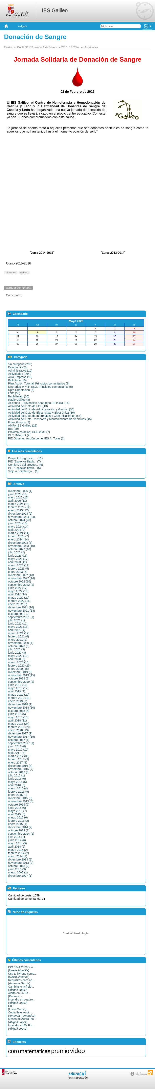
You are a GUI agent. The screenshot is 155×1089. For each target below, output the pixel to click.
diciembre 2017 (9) (20, 733)
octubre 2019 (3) (18, 678)
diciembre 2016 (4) (20, 765)
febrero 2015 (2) (18, 820)
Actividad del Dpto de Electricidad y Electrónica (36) (41, 412)
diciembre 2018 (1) (20, 704)
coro (13, 1051)
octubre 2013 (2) (18, 866)
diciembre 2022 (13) (21, 575)
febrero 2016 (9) (18, 791)
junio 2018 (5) (17, 714)
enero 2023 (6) (17, 571)
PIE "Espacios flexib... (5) (24, 468)
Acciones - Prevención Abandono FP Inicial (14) (39, 402)
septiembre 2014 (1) (21, 833)
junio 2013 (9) (17, 869)
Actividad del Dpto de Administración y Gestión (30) (41, 409)
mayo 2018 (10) (18, 717)
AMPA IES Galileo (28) (22, 425)
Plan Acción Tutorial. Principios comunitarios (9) (38, 383)
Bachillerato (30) (18, 396)
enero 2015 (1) (17, 824)
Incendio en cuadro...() (21, 1001)
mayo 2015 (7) (17, 811)
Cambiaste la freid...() (21, 988)
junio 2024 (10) (17, 523)
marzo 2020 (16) (18, 662)
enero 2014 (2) (17, 856)
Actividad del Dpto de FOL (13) (28, 406)
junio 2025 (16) (17, 494)
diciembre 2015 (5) (20, 798)
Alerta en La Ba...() (19, 994)
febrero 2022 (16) (19, 600)
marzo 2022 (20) (18, 597)
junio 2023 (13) (17, 555)
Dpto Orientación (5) (21, 390)
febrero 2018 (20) (19, 727)
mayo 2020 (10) (18, 655)
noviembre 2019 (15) (21, 675)
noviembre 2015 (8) (20, 801)
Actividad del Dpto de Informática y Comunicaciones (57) (44, 415)
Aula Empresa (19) (20, 377)
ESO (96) (14, 393)
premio (60, 1051)
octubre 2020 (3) (18, 646)
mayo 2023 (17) (18, 558)
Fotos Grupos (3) (19, 422)
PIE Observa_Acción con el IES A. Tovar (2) (36, 438)
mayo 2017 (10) (18, 749)
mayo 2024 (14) (18, 526)
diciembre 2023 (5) (20, 542)
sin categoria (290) (20, 364)
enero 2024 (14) (18, 539)
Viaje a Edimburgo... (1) (23, 471)
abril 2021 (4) (16, 630)
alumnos (11, 272)
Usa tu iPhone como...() (22, 975)
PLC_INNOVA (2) (19, 435)
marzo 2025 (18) (18, 504)
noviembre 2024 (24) (21, 516)
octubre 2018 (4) (18, 710)
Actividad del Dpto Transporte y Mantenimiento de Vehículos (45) (50, 419)
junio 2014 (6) (17, 840)
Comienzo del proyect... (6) (25, 464)
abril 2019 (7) (16, 691)
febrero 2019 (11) (19, 697)
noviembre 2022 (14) (21, 578)
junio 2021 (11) (17, 623)
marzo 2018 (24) (18, 723)
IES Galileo (55, 10)
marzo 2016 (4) (18, 788)
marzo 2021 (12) (18, 633)
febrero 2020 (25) (19, 665)
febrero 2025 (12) (19, 507)
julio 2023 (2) (16, 552)
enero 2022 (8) (17, 604)
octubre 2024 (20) (19, 520)
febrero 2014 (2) (18, 853)
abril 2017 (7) (16, 752)
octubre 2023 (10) (19, 549)
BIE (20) (13, 428)
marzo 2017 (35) (18, 756)
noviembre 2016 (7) (20, 769)
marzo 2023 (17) (18, 565)
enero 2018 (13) (18, 730)
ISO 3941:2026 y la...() (21, 969)
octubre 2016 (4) (18, 772)
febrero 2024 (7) (18, 536)
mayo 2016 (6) (17, 782)
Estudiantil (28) (17, 367)
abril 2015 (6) (16, 814)
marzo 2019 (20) (18, 694)
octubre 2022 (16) (19, 581)
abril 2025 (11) (17, 500)
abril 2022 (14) (17, 594)
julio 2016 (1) (16, 775)
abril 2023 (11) (17, 562)
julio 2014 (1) (16, 836)
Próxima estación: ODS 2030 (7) (29, 432)
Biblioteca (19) (17, 380)
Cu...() (17, 1007)
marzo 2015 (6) (18, 817)
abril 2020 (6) (16, 659)
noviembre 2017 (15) (21, 736)
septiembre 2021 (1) (21, 617)
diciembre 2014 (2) (20, 827)
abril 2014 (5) (16, 846)
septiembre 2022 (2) (21, 584)
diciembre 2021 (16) (21, 607)
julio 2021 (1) (16, 620)
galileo (24, 272)
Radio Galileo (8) (19, 399)
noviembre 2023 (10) (21, 546)
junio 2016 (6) (17, 778)
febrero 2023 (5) (18, 568)
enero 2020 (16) (18, 668)
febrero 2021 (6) (18, 636)
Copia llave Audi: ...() (22, 1014)
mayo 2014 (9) (17, 843)
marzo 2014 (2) (18, 849)
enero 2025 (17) (18, 510)
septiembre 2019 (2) (21, 681)
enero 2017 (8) (17, 762)
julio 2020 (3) (16, 649)
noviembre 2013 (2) (20, 862)
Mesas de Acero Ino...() (22, 1020)
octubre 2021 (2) (18, 613)
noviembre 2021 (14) (21, 610)
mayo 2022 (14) (18, 591)
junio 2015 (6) (17, 807)
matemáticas (35, 1051)
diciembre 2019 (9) (20, 672)
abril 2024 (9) (16, 529)
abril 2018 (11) (17, 720)
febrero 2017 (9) (18, 759)
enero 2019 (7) (17, 701)
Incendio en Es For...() (21, 1027)
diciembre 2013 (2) (20, 859)
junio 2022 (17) (17, 588)
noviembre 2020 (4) (20, 643)
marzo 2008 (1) (18, 872)
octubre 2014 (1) (18, 830)
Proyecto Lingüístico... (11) (25, 458)
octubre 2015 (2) (18, 804)
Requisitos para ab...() (21, 981)
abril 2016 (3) (16, 785)
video (77, 1050)
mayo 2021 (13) (18, 626)
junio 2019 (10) (17, 685)
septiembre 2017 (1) (21, 743)
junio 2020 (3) (17, 652)
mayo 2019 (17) (18, 688)
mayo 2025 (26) (18, 497)
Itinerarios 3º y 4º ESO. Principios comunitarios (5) (40, 386)
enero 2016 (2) (17, 794)
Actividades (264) (19, 373)
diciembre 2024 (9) (20, 513)
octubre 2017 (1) (18, 739)
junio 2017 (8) (17, 746)
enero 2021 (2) (17, 639)
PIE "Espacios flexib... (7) (24, 461)
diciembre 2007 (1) (20, 875)
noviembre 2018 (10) (21, 707)
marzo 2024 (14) (18, 533)
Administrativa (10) (20, 370)
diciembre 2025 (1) (20, 491)
